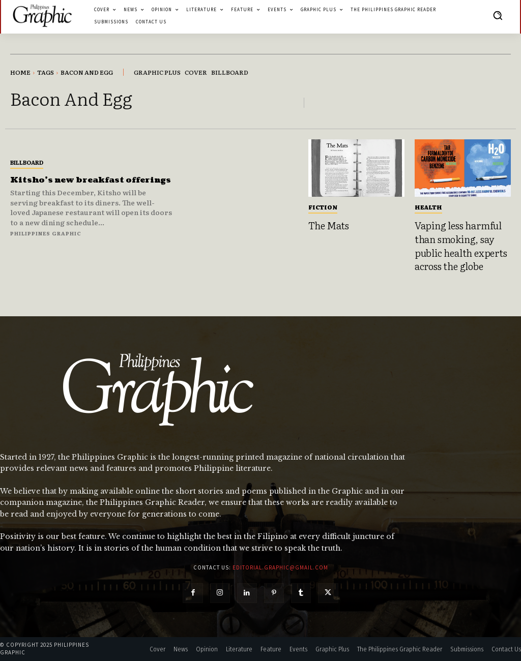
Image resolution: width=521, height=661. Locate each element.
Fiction (322, 207)
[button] (497, 15)
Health (428, 207)
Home (20, 72)
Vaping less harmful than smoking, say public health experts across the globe (461, 245)
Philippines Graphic (45, 238)
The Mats (328, 225)
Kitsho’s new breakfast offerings (68, 179)
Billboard (26, 157)
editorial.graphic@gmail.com (280, 567)
